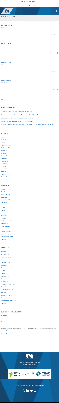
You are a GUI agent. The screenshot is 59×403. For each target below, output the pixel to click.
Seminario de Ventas (6, 231)
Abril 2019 (3, 171)
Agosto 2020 (4, 150)
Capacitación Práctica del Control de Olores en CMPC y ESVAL (17, 118)
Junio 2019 (4, 166)
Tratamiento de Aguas (7, 236)
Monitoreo (4, 215)
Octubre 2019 (4, 155)
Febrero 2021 (4, 142)
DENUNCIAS (40, 386)
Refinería (3, 228)
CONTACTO (34, 386)
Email (3, 322)
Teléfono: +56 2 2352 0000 (29, 364)
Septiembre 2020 (5, 148)
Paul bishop (6, 80)
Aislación (3, 189)
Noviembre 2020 (5, 145)
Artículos (3, 192)
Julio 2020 (4, 153)
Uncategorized (5, 239)
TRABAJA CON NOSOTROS (23, 386)
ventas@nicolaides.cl (35, 5)
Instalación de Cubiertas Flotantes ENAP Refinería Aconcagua (17, 121)
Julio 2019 (4, 163)
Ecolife (3, 207)
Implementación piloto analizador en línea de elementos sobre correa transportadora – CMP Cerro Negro (28, 124)
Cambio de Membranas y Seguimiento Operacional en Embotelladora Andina (21, 115)
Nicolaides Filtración (6, 221)
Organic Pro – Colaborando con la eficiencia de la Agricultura (16, 111)
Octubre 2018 (4, 177)
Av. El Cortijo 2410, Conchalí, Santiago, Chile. (29, 362)
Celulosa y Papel (5, 199)
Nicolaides (3, 218)
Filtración (3, 210)
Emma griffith (7, 25)
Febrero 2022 (4, 137)
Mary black (6, 44)
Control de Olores (5, 205)
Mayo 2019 (4, 169)
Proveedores (4, 223)
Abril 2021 (3, 140)
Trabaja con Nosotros (6, 234)
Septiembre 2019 (5, 158)
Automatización (5, 194)
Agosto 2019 (4, 161)
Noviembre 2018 (5, 174)
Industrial (3, 213)
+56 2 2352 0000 (22, 5)
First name (4, 315)
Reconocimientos (5, 226)
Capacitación (4, 197)
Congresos (4, 202)
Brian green (6, 62)
